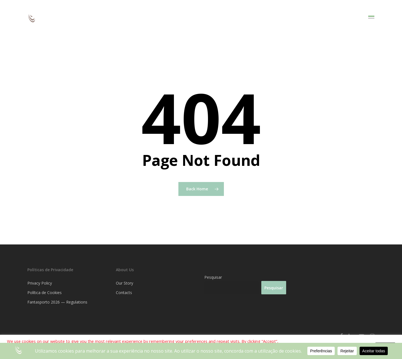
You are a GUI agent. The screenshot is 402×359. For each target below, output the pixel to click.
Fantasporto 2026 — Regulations (57, 302)
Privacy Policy (39, 283)
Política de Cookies (44, 292)
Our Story (124, 283)
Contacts (124, 292)
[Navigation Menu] (371, 18)
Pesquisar (213, 277)
